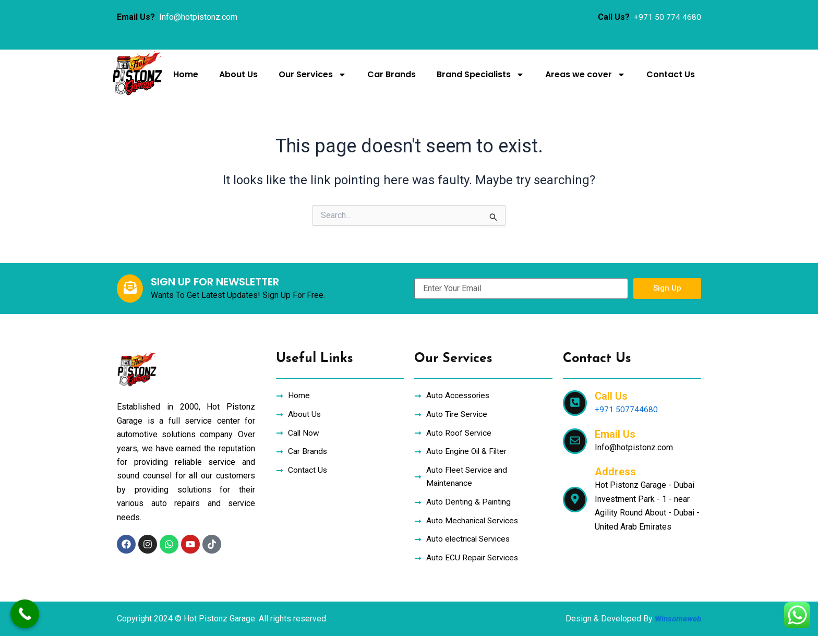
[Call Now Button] (24, 613)
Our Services (312, 74)
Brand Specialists (480, 74)
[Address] (575, 495)
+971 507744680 (626, 406)
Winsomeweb (677, 618)
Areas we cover (585, 74)
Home (185, 74)
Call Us (611, 392)
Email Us (615, 430)
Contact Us (670, 74)
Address (615, 468)
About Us (238, 74)
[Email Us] (575, 437)
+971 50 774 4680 (667, 17)
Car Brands (391, 74)
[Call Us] (575, 399)
